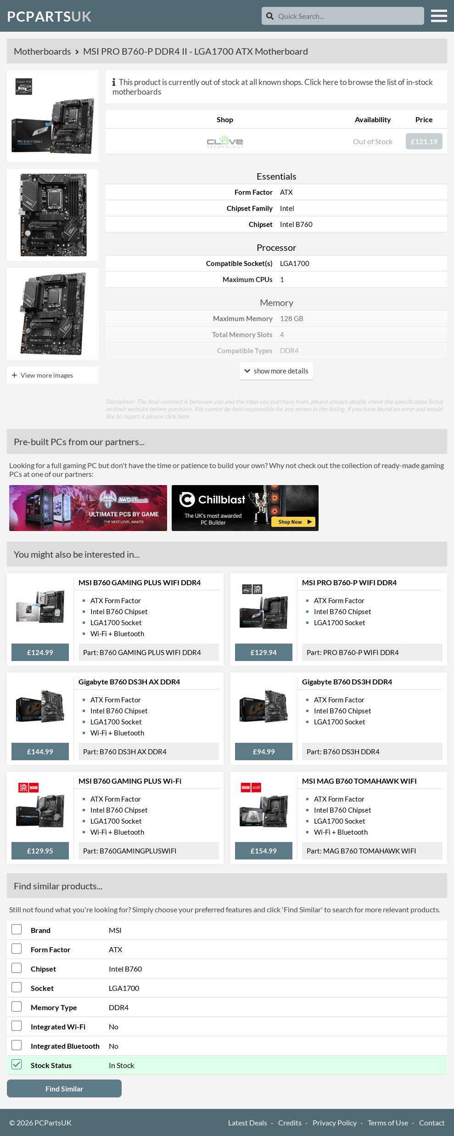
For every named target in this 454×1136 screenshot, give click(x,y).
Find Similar (64, 1088)
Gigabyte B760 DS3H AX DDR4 (129, 681)
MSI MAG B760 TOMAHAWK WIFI (359, 780)
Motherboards (43, 51)
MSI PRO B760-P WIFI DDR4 (349, 582)
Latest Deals (247, 1122)
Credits (290, 1122)
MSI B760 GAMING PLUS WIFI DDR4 (139, 582)
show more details (276, 371)
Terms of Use (388, 1122)
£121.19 (424, 141)
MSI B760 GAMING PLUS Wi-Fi (129, 780)
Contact (432, 1122)
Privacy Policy (335, 1122)
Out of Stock (372, 141)
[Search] (270, 16)
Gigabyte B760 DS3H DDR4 (347, 681)
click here (176, 416)
